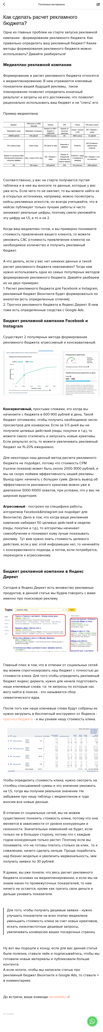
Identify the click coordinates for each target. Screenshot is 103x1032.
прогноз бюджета (18, 721)
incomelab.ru (59, 999)
